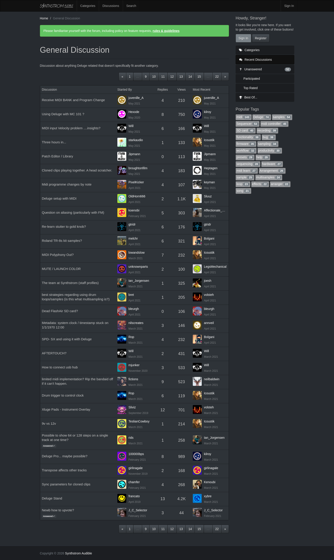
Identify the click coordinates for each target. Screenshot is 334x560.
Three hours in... (54, 142)
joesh (207, 280)
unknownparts (138, 266)
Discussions (110, 6)
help (262, 157)
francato (134, 496)
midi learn (246, 170)
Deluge (261, 117)
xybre (208, 496)
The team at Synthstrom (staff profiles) (70, 283)
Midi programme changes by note (67, 184)
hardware (272, 164)
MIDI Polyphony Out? (58, 255)
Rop (131, 337)
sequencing (247, 164)
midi (243, 117)
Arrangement (272, 170)
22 (217, 76)
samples (282, 117)
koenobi (134, 210)
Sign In (289, 6)
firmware (245, 144)
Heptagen (211, 168)
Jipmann (134, 154)
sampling (268, 144)
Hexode (134, 112)
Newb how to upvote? (58, 510)
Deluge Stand (52, 498)
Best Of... (248, 97)
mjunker (134, 365)
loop (242, 184)
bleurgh (134, 309)
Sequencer (247, 123)
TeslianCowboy (139, 421)
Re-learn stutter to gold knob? (64, 226)
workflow (246, 150)
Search (131, 6)
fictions (133, 379)
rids (131, 437)
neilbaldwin (211, 379)
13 (181, 76)
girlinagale (136, 468)
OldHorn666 (137, 196)
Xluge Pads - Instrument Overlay (66, 409)
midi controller (274, 123)
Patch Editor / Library (57, 156)
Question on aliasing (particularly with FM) (73, 212)
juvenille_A (136, 98)
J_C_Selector (138, 510)
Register (260, 38)
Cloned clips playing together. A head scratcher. (77, 170)
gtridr (132, 224)
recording (267, 130)
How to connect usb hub (60, 367)
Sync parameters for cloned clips (66, 484)
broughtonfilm (138, 168)
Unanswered (265, 69)
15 (199, 76)
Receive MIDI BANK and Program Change (73, 100)
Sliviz (132, 407)
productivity (269, 150)
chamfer (134, 482)
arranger (280, 184)
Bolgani (209, 238)
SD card (245, 130)
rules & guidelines (166, 31)
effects (260, 184)
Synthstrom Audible (56, 5)
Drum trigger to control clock (63, 395)
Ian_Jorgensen (139, 280)
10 (154, 76)
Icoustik (209, 140)
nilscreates (136, 323)
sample (244, 177)
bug (269, 137)
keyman (209, 182)
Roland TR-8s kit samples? (62, 240)
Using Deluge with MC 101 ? (63, 114)
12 (172, 76)
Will (131, 126)
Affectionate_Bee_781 (215, 210)
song (243, 190)
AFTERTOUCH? (54, 353)
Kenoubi (209, 482)
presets (245, 157)
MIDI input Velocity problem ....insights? (71, 128)
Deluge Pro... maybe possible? (64, 456)
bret (131, 295)
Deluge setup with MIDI (59, 198)
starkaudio (136, 140)
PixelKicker (136, 182)
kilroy (207, 112)
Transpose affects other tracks (64, 470)
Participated (251, 78)
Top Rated (250, 88)
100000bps (136, 454)
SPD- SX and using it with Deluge (67, 339)
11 (163, 76)
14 (190, 76)
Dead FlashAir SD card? (60, 311)
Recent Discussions (255, 59)
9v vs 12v (49, 423)
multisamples (268, 177)
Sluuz (208, 196)
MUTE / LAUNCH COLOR (61, 269)
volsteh (209, 295)
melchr (133, 238)
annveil (209, 323)
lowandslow (137, 252)
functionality (248, 137)
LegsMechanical (215, 266)
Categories (87, 6)
